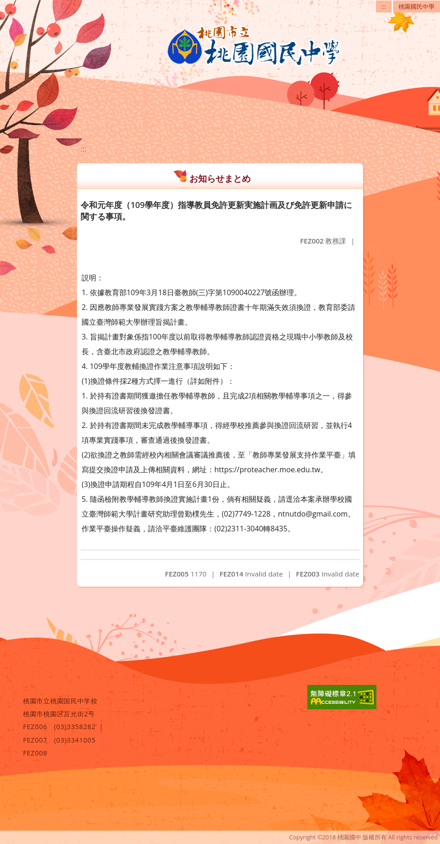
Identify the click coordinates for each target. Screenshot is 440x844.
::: (383, 6)
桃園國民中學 (416, 6)
